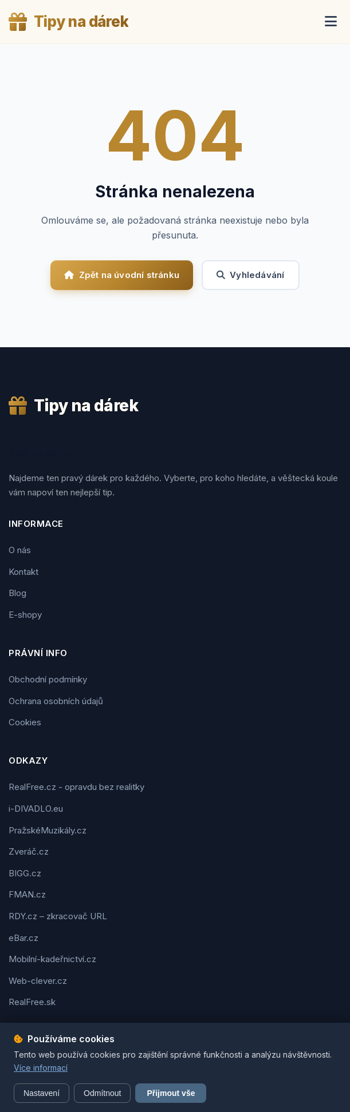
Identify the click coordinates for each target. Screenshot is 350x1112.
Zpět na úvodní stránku (121, 274)
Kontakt (23, 571)
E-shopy (25, 614)
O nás (20, 550)
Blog (17, 592)
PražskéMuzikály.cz (47, 830)
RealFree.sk (32, 1001)
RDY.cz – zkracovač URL (58, 916)
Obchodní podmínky (48, 679)
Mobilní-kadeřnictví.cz (52, 959)
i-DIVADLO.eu (36, 808)
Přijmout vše (171, 1093)
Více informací (41, 1068)
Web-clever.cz (38, 980)
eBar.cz (23, 937)
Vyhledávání (250, 274)
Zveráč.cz (29, 851)
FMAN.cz (27, 894)
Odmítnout (102, 1093)
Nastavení (41, 1093)
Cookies (25, 722)
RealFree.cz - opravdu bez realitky (76, 786)
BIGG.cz (25, 873)
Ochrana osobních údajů (56, 701)
